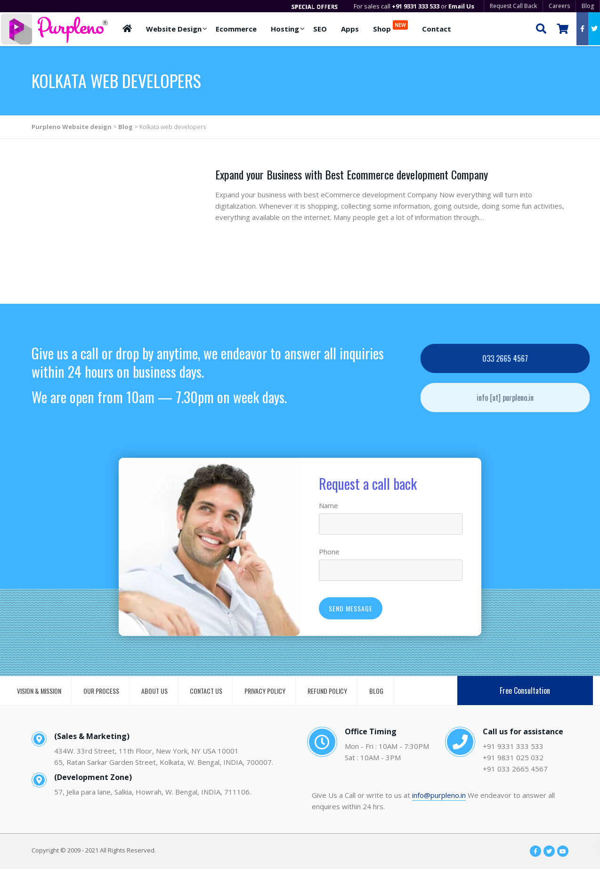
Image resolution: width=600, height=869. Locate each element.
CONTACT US (206, 691)
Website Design (174, 28)
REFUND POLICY (327, 691)
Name (328, 505)
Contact (436, 28)
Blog (588, 6)
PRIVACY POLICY (264, 691)
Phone (329, 551)
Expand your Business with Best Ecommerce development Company (351, 174)
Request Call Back (513, 6)
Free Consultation (525, 690)
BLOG (376, 691)
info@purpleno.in (439, 795)
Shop (390, 26)
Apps (350, 28)
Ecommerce (236, 28)
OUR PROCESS (101, 691)
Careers (559, 6)
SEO (320, 28)
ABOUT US (154, 691)
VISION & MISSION (39, 691)
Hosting (285, 28)
